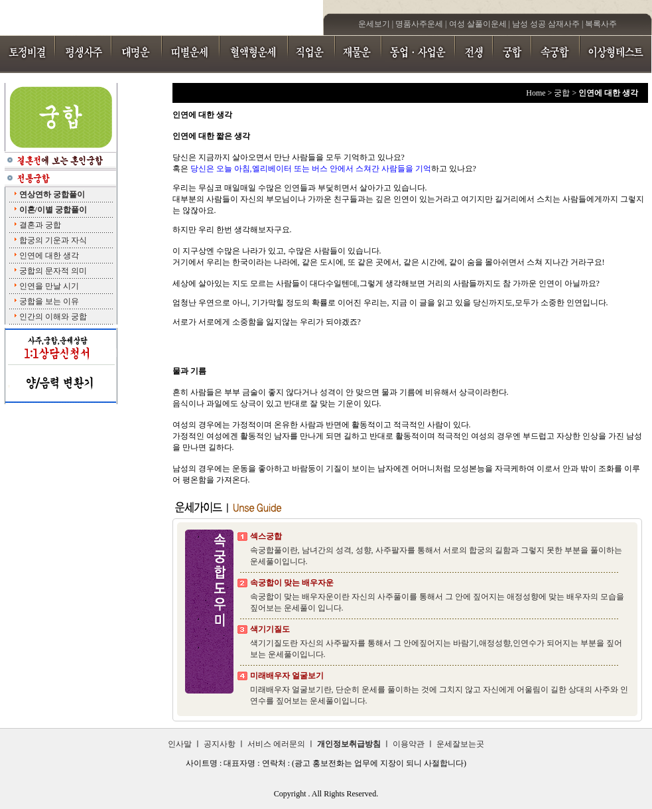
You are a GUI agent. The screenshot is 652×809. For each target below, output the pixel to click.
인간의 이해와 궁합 (53, 316)
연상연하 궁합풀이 (52, 194)
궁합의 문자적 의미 (53, 270)
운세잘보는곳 (460, 744)
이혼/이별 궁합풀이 (53, 209)
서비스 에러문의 (276, 744)
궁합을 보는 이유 (49, 301)
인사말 (180, 744)
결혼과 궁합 (40, 225)
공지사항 (219, 744)
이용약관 (408, 744)
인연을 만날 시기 (49, 286)
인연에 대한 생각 (49, 255)
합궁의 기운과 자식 (53, 240)
